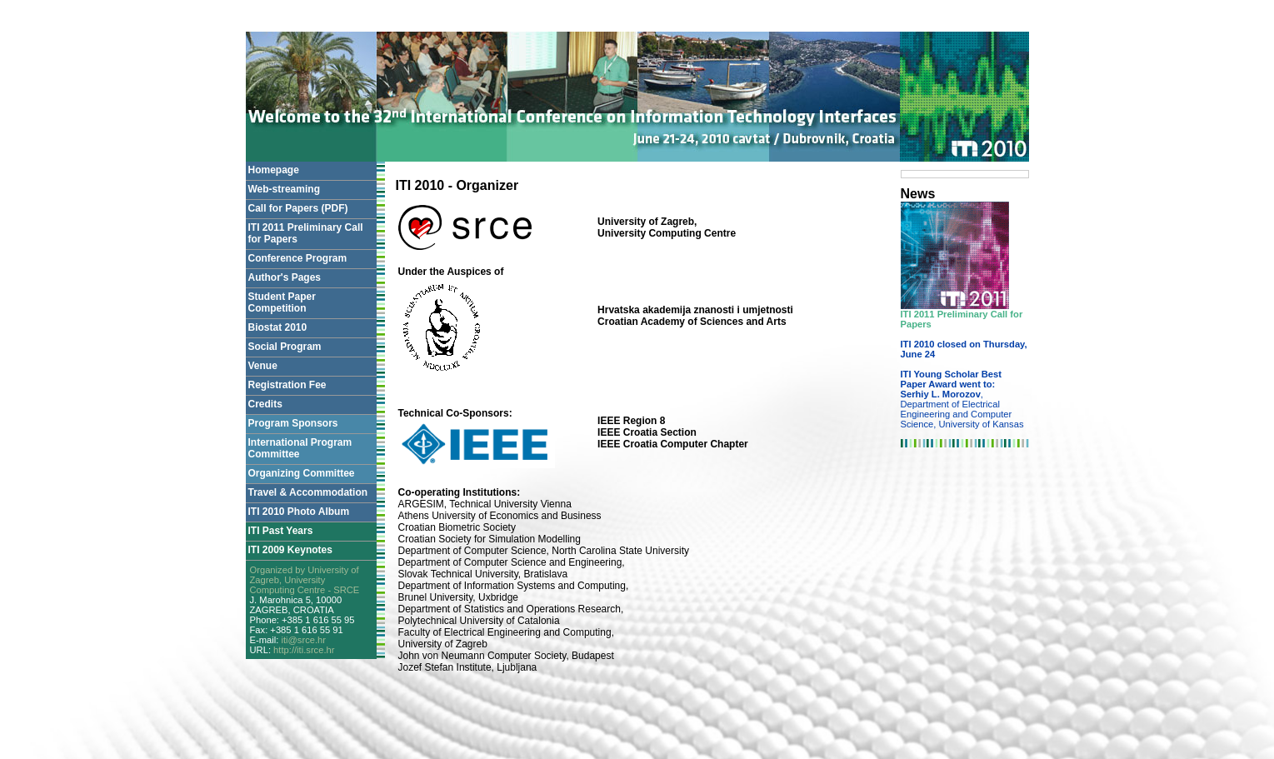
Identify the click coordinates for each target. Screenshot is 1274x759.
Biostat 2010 (277, 327)
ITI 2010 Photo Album (299, 511)
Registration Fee (287, 385)
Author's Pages (285, 277)
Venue (262, 366)
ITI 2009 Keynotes (290, 550)
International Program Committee (300, 448)
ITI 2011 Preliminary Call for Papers (305, 233)
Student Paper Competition (282, 302)
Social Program (285, 346)
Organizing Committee (301, 473)
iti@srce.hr (303, 640)
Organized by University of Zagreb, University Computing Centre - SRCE (305, 580)
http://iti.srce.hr (303, 650)
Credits (265, 404)
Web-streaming (284, 189)
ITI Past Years (280, 531)
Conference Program (297, 258)
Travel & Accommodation (308, 492)
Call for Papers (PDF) (298, 208)
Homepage (273, 170)
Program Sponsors (293, 423)
